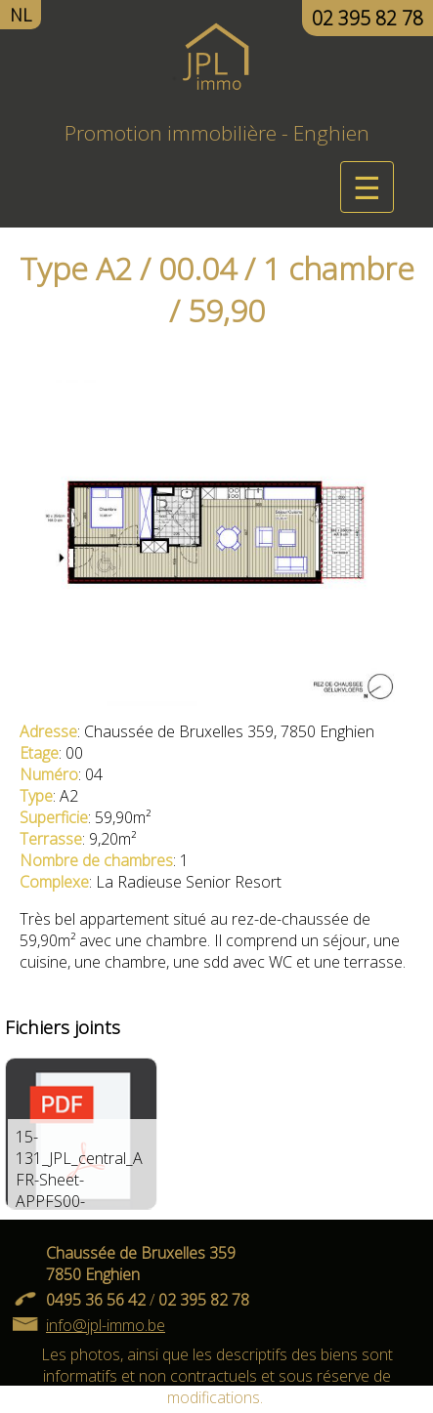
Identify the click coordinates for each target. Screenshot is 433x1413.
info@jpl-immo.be (105, 1325)
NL (20, 14)
